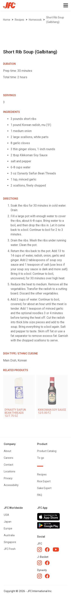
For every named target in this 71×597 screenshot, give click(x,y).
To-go (40, 457)
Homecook (35, 19)
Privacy (8, 478)
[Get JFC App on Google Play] (52, 525)
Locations (9, 471)
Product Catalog (46, 451)
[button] (65, 5)
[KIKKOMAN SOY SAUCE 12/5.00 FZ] (52, 395)
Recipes (19, 19)
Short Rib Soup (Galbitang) (55, 19)
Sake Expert (44, 488)
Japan (7, 521)
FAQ (39, 494)
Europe (8, 528)
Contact (8, 464)
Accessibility (11, 485)
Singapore (10, 542)
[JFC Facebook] (47, 549)
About (7, 451)
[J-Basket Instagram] (39, 562)
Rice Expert (44, 481)
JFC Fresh (10, 548)
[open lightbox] (35, 30)
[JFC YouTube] (56, 549)
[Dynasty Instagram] (39, 576)
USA (6, 514)
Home (6, 19)
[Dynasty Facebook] (47, 576)
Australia (9, 535)
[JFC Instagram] (39, 549)
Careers (8, 457)
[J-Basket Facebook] (47, 562)
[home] (8, 5)
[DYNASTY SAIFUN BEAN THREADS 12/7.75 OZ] (19, 396)
